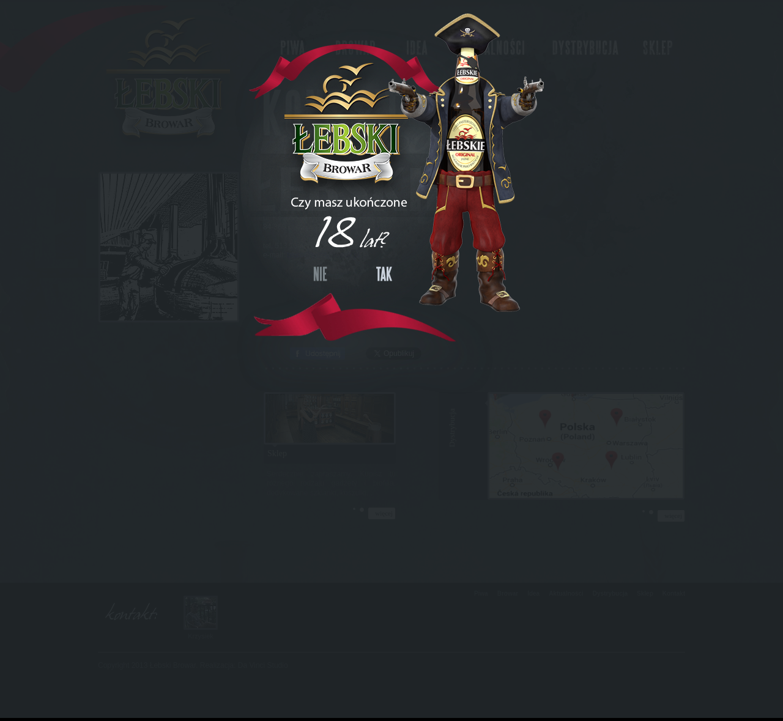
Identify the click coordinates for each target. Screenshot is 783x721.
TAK (384, 274)
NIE (320, 274)
